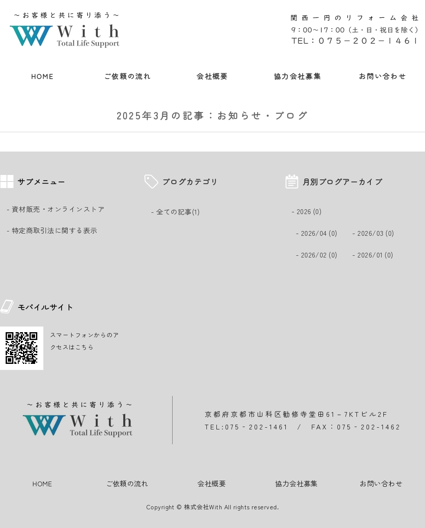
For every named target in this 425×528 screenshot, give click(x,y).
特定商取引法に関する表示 (55, 230)
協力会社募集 (297, 76)
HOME (42, 76)
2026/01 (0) (375, 254)
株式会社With (203, 506)
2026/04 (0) (319, 233)
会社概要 (212, 76)
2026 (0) (309, 211)
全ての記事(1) (177, 211)
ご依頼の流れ (127, 76)
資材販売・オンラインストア (58, 209)
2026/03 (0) (375, 233)
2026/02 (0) (319, 254)
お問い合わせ (382, 76)
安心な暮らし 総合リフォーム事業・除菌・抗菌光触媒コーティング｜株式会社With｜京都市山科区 (67, 31)
